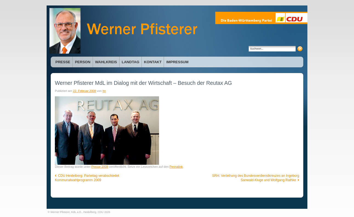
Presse (62, 62)
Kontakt (153, 62)
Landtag (130, 62)
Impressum (177, 62)
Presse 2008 (99, 166)
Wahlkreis (106, 62)
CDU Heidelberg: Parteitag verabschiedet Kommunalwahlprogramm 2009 (87, 178)
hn (104, 90)
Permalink (176, 166)
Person (82, 62)
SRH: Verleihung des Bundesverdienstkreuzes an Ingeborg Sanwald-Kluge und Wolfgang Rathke (255, 178)
